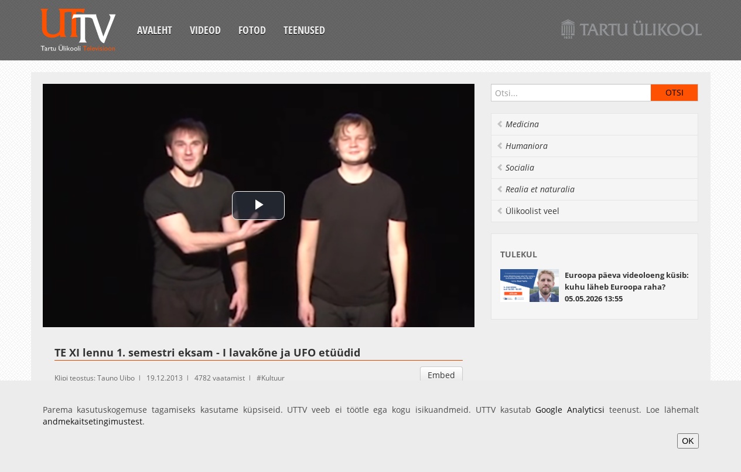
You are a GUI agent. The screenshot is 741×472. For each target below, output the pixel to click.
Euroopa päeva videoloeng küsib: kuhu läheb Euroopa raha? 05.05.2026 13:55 (627, 287)
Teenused (304, 30)
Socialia (515, 167)
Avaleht (154, 30)
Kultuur (273, 378)
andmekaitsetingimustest (92, 421)
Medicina (517, 124)
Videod (205, 30)
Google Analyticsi (570, 409)
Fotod (252, 30)
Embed (441, 375)
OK (688, 441)
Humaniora (522, 145)
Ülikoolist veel (527, 210)
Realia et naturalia (535, 189)
